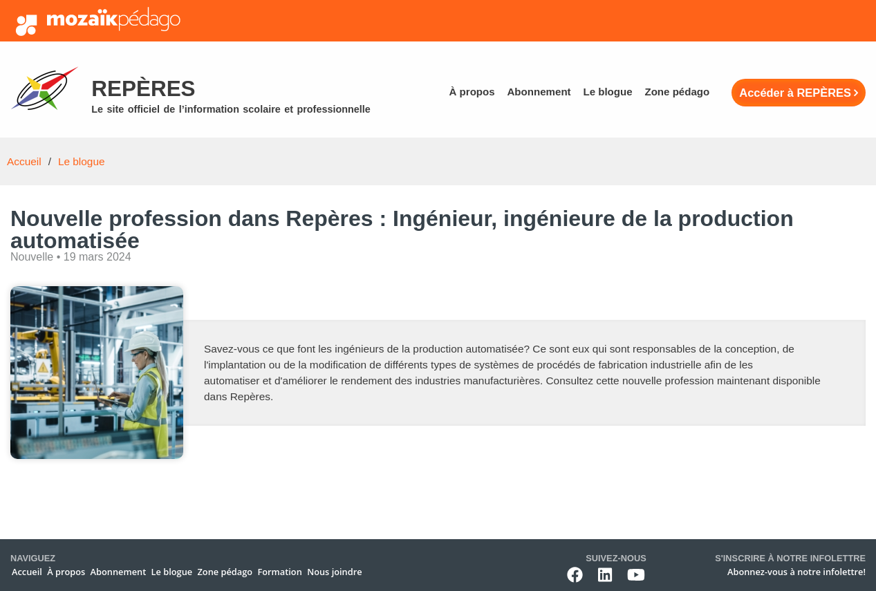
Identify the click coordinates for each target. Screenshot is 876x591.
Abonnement (538, 91)
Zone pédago (676, 91)
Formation (279, 571)
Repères (143, 89)
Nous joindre (334, 571)
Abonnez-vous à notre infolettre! (796, 571)
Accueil (24, 161)
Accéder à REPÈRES (795, 92)
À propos (471, 91)
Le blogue (607, 91)
